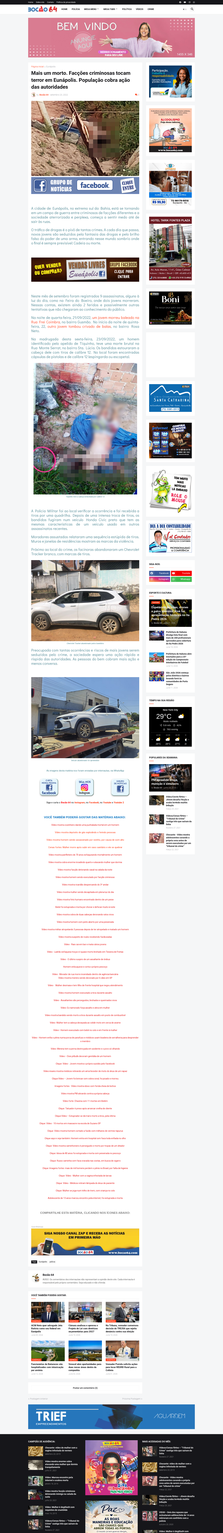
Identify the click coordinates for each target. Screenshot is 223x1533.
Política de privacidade (66, 2)
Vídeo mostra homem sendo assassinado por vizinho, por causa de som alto (85, 839)
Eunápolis (50, 67)
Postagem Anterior (39, 1399)
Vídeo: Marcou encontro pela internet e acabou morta (59, 1478)
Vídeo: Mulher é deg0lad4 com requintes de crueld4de (59, 1508)
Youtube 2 (119, 802)
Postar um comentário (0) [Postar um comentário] (85, 1388)
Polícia (76, 9)
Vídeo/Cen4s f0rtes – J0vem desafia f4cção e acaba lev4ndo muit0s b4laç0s (177, 801)
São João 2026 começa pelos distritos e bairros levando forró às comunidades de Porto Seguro (177, 678)
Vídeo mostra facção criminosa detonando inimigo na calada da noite (60, 1494)
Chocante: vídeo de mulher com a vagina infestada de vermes (61, 1449)
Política (127, 9)
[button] (184, 9)
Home (30, 2)
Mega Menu (90, 9)
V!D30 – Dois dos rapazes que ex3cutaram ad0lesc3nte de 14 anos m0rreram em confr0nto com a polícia (176, 1516)
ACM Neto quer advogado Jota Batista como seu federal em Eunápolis (46, 1328)
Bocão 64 (48, 1274)
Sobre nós (40, 2)
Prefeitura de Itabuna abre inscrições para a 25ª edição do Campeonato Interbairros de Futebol (179, 658)
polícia (52, 1262)
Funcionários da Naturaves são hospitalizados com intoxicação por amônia (47, 1367)
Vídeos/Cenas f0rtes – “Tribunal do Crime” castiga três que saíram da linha (179, 820)
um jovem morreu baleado (113, 317)
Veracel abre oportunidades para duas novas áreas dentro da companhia (85, 1367)
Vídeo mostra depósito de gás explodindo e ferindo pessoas (85, 832)
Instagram (79, 802)
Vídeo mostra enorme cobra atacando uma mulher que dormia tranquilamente (61, 1464)
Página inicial (37, 67)
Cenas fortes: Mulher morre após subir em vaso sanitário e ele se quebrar (85, 847)
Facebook (94, 802)
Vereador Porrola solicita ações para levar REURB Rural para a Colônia (122, 1367)
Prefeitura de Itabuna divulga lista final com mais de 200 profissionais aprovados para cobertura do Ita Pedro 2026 (178, 638)
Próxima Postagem (131, 1399)
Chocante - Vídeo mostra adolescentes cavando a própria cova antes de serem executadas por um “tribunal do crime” (178, 840)
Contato (50, 2)
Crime (151, 9)
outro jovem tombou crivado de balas (79, 326)
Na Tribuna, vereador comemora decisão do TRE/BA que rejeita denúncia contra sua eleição (122, 1328)
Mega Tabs (109, 9)
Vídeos (139, 9)
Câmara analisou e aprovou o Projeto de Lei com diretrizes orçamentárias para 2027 (83, 1328)
